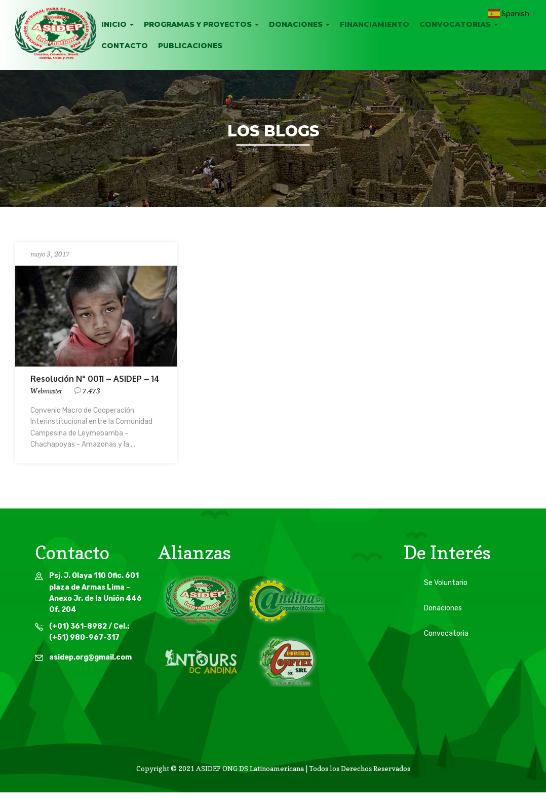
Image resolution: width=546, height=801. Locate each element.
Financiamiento (374, 24)
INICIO (117, 24)
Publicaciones (190, 45)
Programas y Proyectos (201, 24)
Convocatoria (446, 633)
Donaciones (299, 24)
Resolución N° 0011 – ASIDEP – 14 (95, 379)
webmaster (46, 390)
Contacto (124, 45)
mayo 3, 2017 (50, 253)
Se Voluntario (445, 582)
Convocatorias (458, 24)
